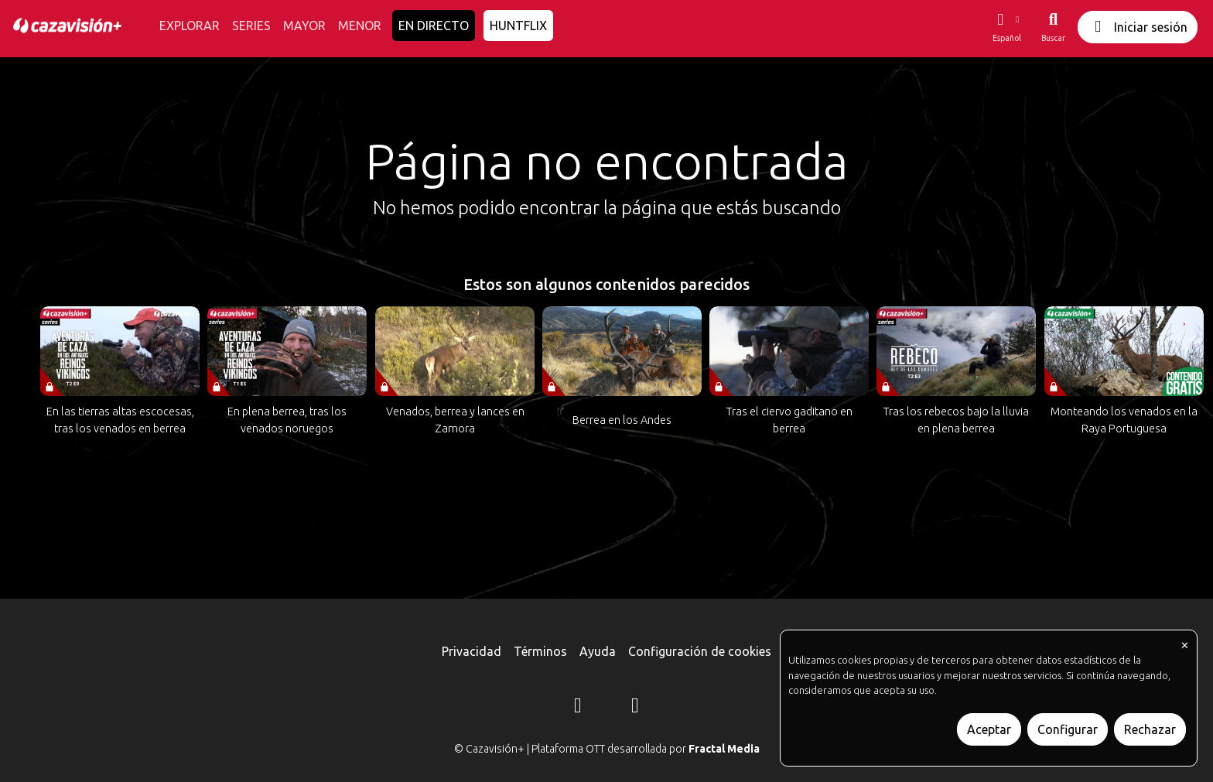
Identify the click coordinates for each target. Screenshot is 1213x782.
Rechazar (1150, 729)
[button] (1006, 27)
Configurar (1067, 729)
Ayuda (597, 651)
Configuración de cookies (699, 651)
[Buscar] (1053, 27)
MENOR (359, 25)
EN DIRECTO (433, 25)
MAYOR (304, 25)
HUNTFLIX (518, 25)
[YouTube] (635, 707)
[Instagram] (577, 707)
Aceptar (989, 729)
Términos (540, 651)
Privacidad (471, 651)
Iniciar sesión (1137, 27)
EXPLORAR (189, 25)
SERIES (251, 25)
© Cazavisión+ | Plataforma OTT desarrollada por (607, 749)
